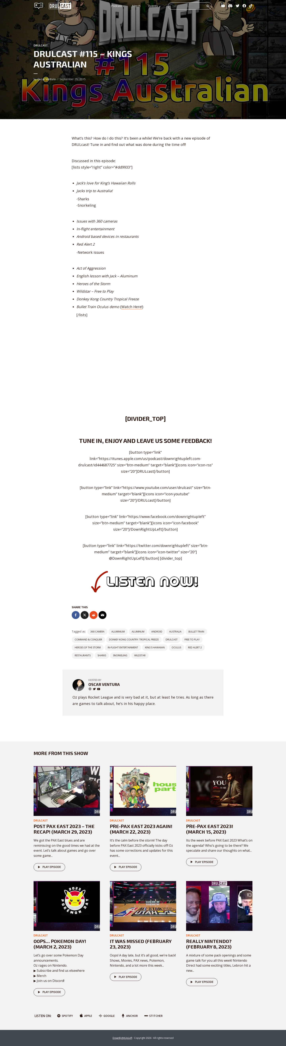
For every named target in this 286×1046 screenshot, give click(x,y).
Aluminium (118, 631)
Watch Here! (131, 306)
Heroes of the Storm (88, 647)
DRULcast (41, 45)
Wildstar (140, 655)
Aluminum (138, 631)
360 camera (97, 631)
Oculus (176, 647)
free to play (192, 639)
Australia (175, 631)
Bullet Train (196, 631)
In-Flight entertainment (123, 647)
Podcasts (117, 6)
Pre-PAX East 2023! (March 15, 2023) (209, 829)
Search (208, 6)
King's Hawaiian (155, 647)
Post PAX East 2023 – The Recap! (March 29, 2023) (64, 829)
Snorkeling (120, 655)
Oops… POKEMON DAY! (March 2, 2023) (60, 944)
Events (153, 6)
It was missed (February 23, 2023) (140, 944)
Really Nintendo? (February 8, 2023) (209, 944)
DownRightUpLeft (122, 1038)
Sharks (102, 655)
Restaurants (83, 655)
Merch (136, 6)
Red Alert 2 (195, 647)
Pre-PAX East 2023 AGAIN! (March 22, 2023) (141, 829)
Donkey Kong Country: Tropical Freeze (134, 639)
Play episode (49, 867)
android (156, 631)
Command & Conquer (88, 639)
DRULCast (172, 639)
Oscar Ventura (46, 79)
